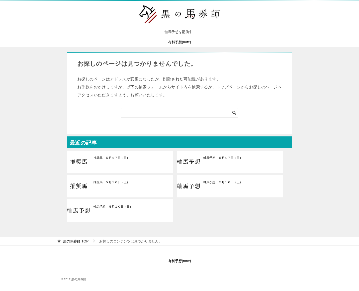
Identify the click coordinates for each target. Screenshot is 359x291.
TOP (76, 241)
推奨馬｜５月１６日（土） (111, 182)
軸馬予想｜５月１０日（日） (112, 206)
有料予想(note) (179, 42)
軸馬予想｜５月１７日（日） (222, 158)
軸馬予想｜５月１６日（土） (222, 182)
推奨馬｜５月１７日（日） (111, 158)
